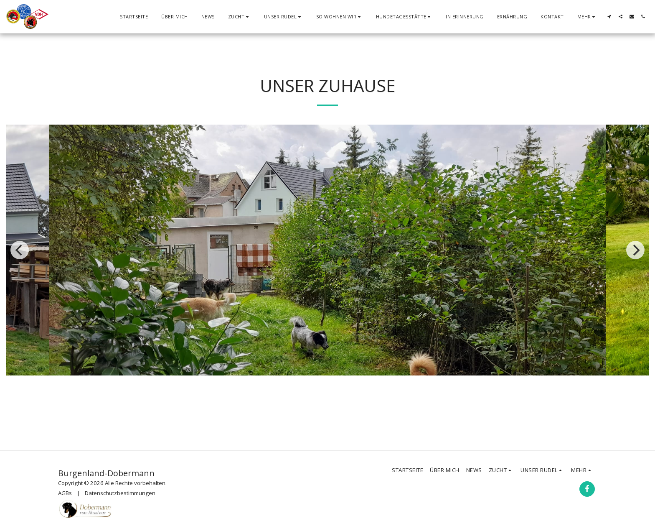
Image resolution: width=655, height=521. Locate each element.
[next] (635, 250)
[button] (239, 16)
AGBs (65, 493)
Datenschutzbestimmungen (120, 493)
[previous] (19, 250)
